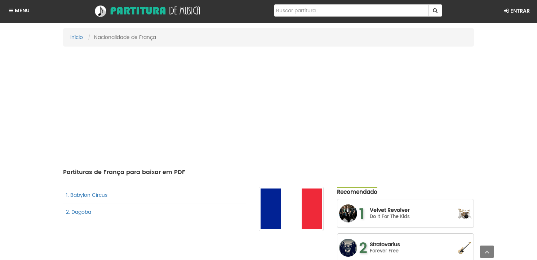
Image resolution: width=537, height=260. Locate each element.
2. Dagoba (78, 212)
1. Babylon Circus (86, 195)
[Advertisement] (268, 104)
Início (76, 37)
